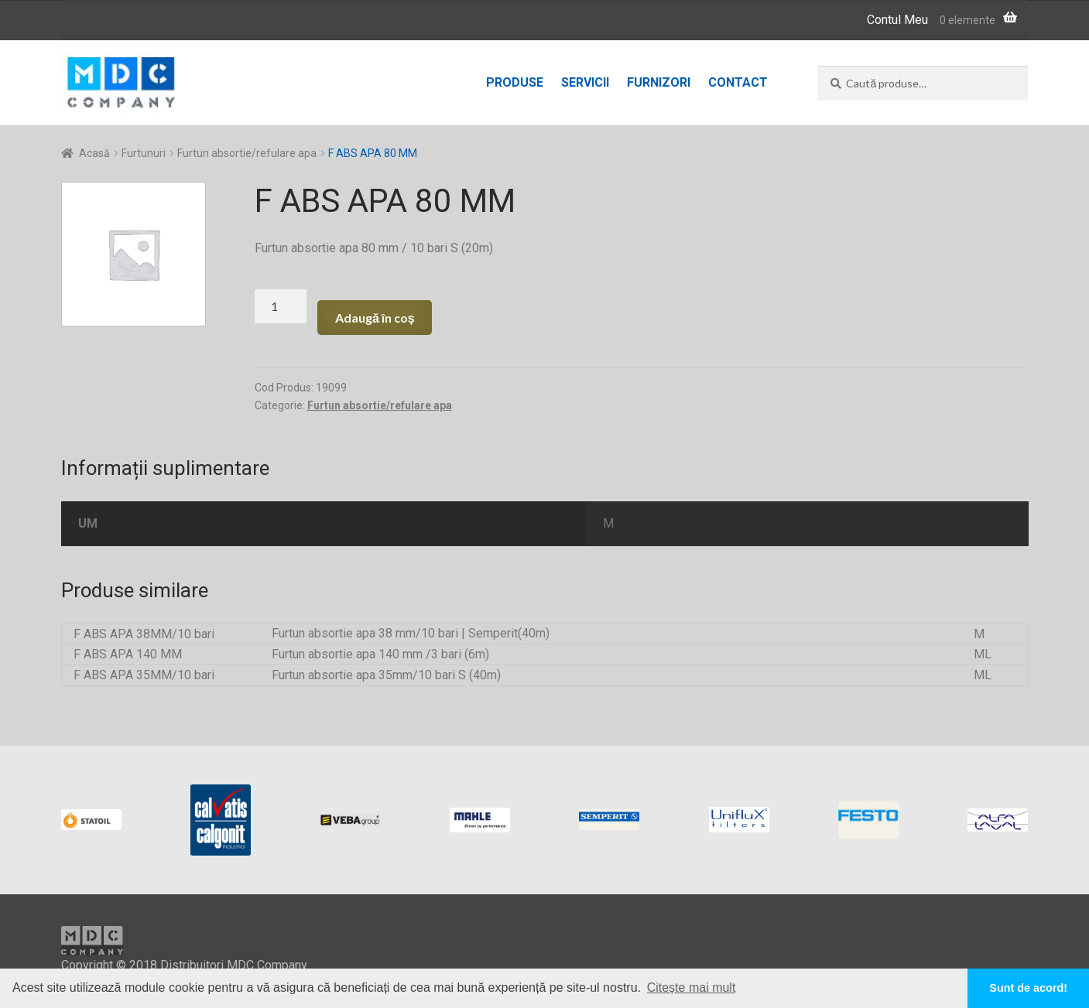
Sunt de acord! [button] (1028, 988)
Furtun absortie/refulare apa (247, 153)
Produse (514, 82)
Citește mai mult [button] (691, 987)
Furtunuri (144, 153)
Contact (738, 82)
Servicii (585, 82)
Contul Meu (897, 19)
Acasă (94, 153)
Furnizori (658, 82)
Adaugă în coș (375, 317)
